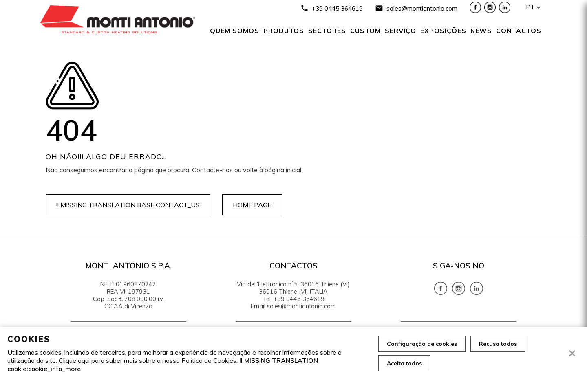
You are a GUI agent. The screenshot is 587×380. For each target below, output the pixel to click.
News (481, 30)
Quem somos (234, 30)
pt (530, 7)
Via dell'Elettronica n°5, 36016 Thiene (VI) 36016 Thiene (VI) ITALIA (293, 288)
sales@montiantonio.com (421, 8)
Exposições (443, 30)
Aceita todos (404, 363)
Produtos (283, 30)
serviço (400, 30)
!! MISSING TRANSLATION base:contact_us (128, 205)
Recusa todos (498, 343)
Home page (252, 205)
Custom (365, 30)
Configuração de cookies (422, 343)
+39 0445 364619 (337, 8)
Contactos (518, 30)
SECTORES (327, 30)
